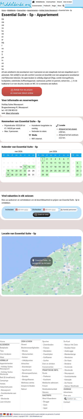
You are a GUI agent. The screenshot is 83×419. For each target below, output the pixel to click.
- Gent (44, 405)
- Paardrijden (47, 354)
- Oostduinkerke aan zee (8, 394)
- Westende (4, 399)
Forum (45, 386)
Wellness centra (27, 383)
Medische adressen (50, 383)
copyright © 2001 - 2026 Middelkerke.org (30, 416)
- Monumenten (27, 354)
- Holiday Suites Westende (6, 373)
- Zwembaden (47, 345)
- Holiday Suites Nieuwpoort (6, 368)
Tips (2, 351)
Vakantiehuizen (6, 387)
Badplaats (4, 348)
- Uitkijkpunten (27, 360)
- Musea (24, 351)
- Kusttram (46, 380)
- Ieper (44, 408)
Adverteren (68, 392)
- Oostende (68, 367)
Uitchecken (36, 210)
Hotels (2, 384)
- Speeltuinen (26, 370)
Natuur (24, 389)
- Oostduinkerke (70, 376)
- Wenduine (68, 357)
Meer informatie (12, 113)
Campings (4, 381)
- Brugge (45, 402)
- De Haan (68, 361)
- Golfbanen (47, 357)
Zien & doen (67, 2)
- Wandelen (46, 351)
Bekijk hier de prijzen (21, 92)
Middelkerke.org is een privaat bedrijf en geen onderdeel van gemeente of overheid (36, 414)
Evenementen (37, 6)
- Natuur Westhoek (71, 386)
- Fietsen (45, 348)
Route (44, 373)
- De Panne (68, 383)
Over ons (67, 395)
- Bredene (67, 364)
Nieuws (45, 392)
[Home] (33, 2)
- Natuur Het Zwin (71, 345)
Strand (59, 2)
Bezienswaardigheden (30, 348)
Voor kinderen (5, 354)
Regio (54, 6)
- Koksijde (68, 380)
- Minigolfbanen (27, 380)
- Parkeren (46, 376)
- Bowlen (24, 376)
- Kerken (24, 357)
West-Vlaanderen (49, 398)
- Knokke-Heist (69, 348)
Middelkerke (40, 2)
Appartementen (6, 363)
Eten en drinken (48, 364)
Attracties (25, 364)
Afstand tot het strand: (68, 129)
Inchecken (9, 210)
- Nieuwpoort (5, 390)
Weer (59, 6)
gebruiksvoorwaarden (6, 416)
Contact (67, 402)
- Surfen (45, 361)
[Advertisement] (41, 187)
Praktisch (47, 6)
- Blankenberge (70, 354)
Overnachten (51, 2)
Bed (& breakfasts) (7, 377)
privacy (15, 416)
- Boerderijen (26, 367)
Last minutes (5, 402)
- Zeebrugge (68, 351)
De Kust (67, 341)
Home (2, 341)
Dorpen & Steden (28, 386)
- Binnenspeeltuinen (29, 373)
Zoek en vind (41, 215)
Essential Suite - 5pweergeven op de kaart (41, 261)
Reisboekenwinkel (49, 389)
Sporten (45, 341)
